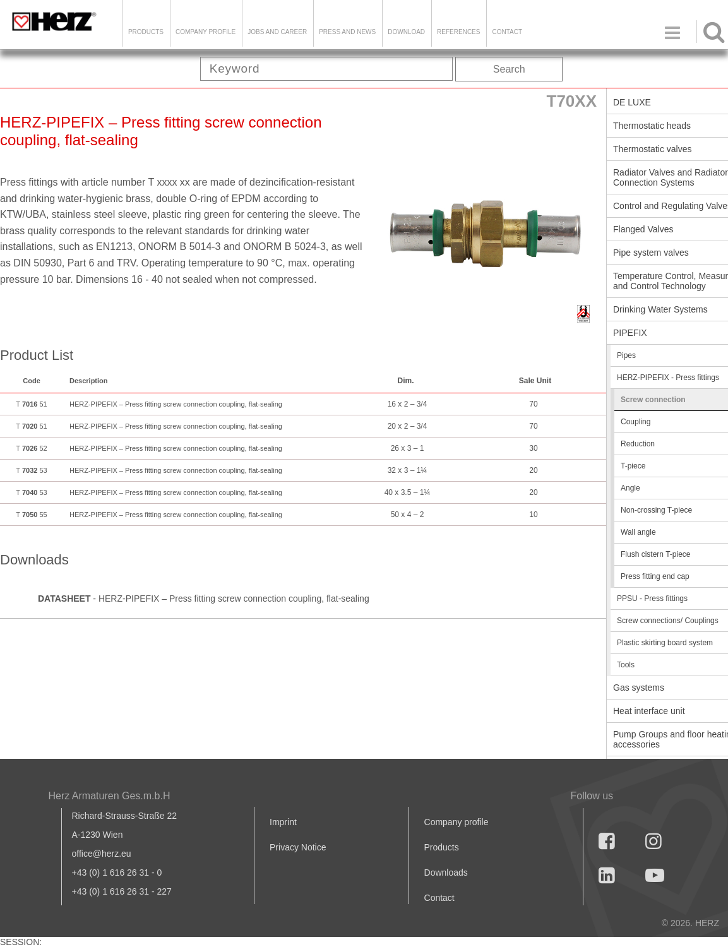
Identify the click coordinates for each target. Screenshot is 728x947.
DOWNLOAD (406, 31)
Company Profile (206, 31)
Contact (507, 31)
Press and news (347, 31)
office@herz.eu (101, 854)
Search (509, 69)
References (458, 31)
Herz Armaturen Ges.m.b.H (109, 795)
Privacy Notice (298, 847)
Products (146, 31)
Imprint (283, 822)
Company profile (456, 822)
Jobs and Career (277, 31)
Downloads (446, 872)
